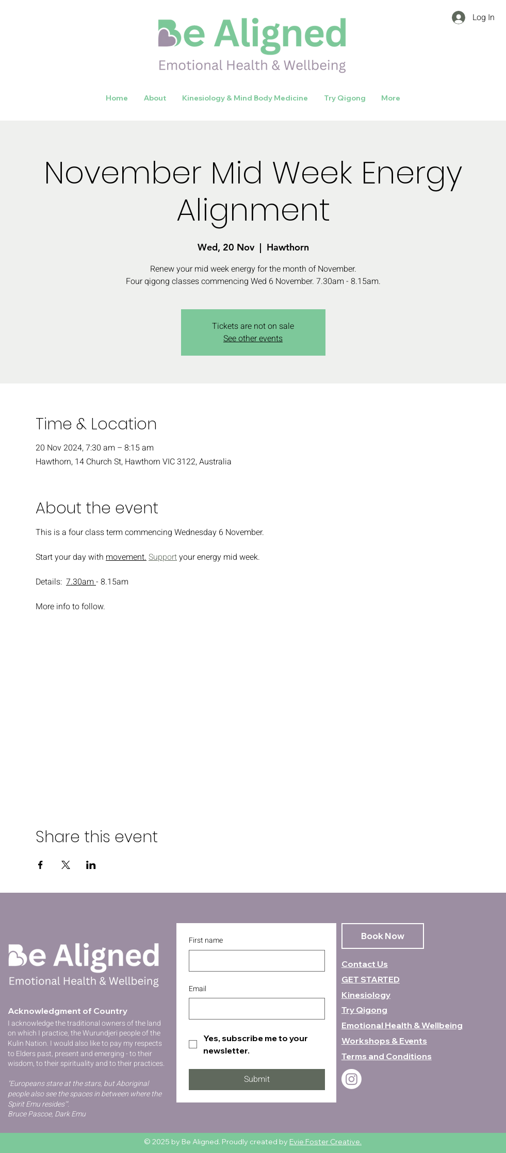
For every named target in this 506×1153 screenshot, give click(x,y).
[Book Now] (382, 936)
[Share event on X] (66, 865)
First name (206, 940)
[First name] (253, 960)
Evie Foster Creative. (325, 1141)
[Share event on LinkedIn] (91, 865)
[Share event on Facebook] (40, 865)
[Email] (253, 1008)
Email (197, 989)
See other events (253, 338)
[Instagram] (351, 1079)
